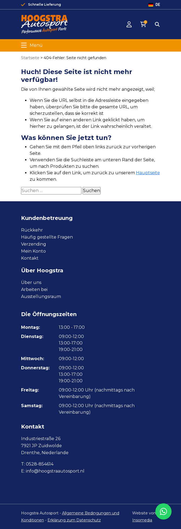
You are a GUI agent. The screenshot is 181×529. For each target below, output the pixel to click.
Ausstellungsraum (41, 296)
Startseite (30, 57)
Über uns (31, 282)
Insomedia (142, 520)
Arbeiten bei (34, 289)
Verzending (33, 244)
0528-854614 (39, 464)
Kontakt (30, 258)
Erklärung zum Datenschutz (74, 520)
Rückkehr (32, 230)
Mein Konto (33, 251)
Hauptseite (148, 172)
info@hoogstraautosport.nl (55, 471)
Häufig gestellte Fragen (47, 237)
